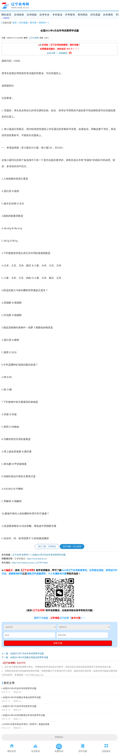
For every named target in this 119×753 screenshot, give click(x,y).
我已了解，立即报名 (47, 546)
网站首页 (6, 14)
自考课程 (108, 14)
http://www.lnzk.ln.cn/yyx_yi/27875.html (30, 563)
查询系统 (83, 14)
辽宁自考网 (34, 38)
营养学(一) (44, 23)
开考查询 (70, 14)
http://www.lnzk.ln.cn (37, 559)
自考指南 (32, 14)
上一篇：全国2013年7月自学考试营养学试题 (23, 653)
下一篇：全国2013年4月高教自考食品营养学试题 (25, 657)
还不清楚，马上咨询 (72, 546)
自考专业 (44, 14)
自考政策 (19, 14)
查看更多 (59, 737)
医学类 (33, 23)
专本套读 (57, 14)
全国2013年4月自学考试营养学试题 (49, 555)
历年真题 (95, 14)
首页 (14, 23)
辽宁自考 (16, 555)
